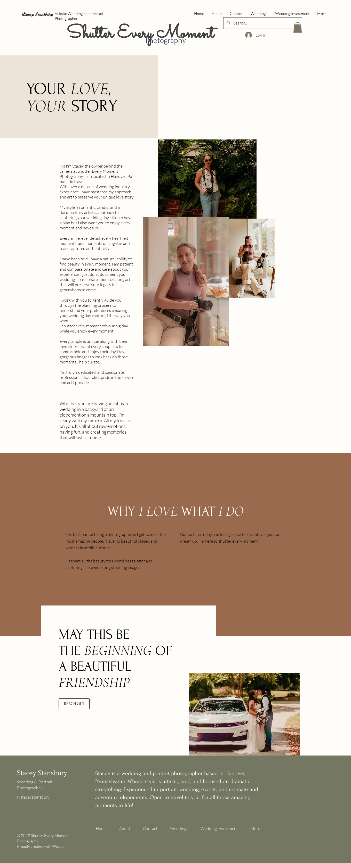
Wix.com (59, 846)
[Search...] (262, 23)
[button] (297, 27)
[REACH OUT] (74, 703)
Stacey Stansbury (37, 14)
